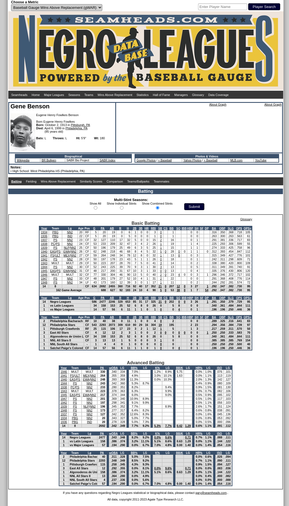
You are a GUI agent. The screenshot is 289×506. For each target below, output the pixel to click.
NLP (66, 247)
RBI (153, 228)
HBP (190, 228)
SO (178, 228)
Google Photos (146, 160)
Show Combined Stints (157, 203)
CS (166, 228)
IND (69, 236)
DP (207, 228)
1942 (44, 259)
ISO (219, 368)
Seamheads (19, 95)
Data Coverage (218, 95)
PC (53, 243)
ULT (57, 255)
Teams (88, 95)
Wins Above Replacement (115, 95)
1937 (44, 240)
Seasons (74, 95)
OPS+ (247, 228)
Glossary (198, 95)
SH (196, 228)
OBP (222, 228)
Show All (95, 203)
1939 (44, 247)
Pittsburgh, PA (80, 125)
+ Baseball (165, 160)
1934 (44, 232)
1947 (44, 278)
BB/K (179, 368)
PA (103, 228)
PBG (55, 232)
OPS (239, 228)
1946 (44, 274)
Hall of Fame (161, 95)
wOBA (113, 368)
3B (140, 228)
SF (201, 228)
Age (81, 228)
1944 (44, 267)
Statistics (143, 95)
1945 (44, 270)
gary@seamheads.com (211, 492)
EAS (53, 251)
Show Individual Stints (122, 203)
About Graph (217, 104)
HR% (199, 368)
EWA (66, 251)
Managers (181, 95)
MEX (66, 255)
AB (112, 228)
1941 (44, 255)
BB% (134, 368)
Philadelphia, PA (76, 128)
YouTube (260, 160)
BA (214, 228)
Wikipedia (23, 160)
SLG (231, 228)
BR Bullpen (49, 160)
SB (160, 228)
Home (36, 95)
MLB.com (236, 160)
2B (134, 228)
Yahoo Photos (192, 160)
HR (146, 228)
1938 (44, 243)
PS (55, 240)
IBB (183, 228)
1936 (44, 236)
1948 (44, 282)
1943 (44, 263)
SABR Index (107, 160)
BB (171, 228)
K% (157, 368)
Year (44, 228)
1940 (44, 251)
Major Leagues (54, 95)
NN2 (70, 232)
